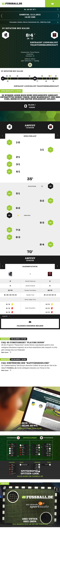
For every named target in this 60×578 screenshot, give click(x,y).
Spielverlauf (30, 136)
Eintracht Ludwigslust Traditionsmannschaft (44, 43)
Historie (2, 266)
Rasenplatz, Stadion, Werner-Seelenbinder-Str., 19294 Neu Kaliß (34, 22)
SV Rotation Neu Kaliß (15, 28)
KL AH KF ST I (41, 10)
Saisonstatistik (30, 266)
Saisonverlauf (57, 266)
